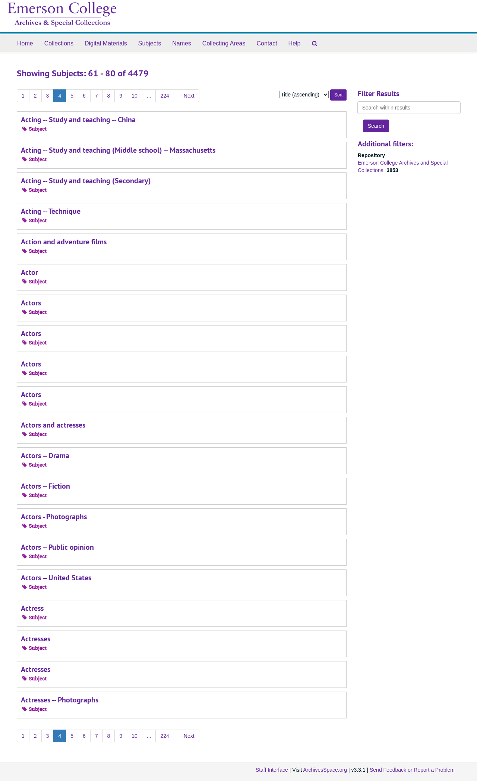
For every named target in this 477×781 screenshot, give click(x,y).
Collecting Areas (224, 43)
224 (164, 96)
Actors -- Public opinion (57, 547)
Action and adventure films (64, 242)
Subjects (149, 43)
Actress (32, 608)
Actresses (35, 639)
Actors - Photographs (54, 516)
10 (135, 96)
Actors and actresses (53, 425)
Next (187, 96)
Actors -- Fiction (45, 486)
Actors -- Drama (45, 455)
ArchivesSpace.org (325, 770)
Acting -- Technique (50, 211)
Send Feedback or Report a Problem (412, 770)
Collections (58, 43)
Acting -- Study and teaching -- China (78, 119)
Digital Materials (106, 43)
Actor (29, 272)
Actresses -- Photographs (59, 700)
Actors (31, 303)
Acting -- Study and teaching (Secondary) (86, 180)
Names (181, 43)
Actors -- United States (56, 577)
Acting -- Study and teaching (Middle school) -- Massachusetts (118, 150)
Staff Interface (272, 770)
